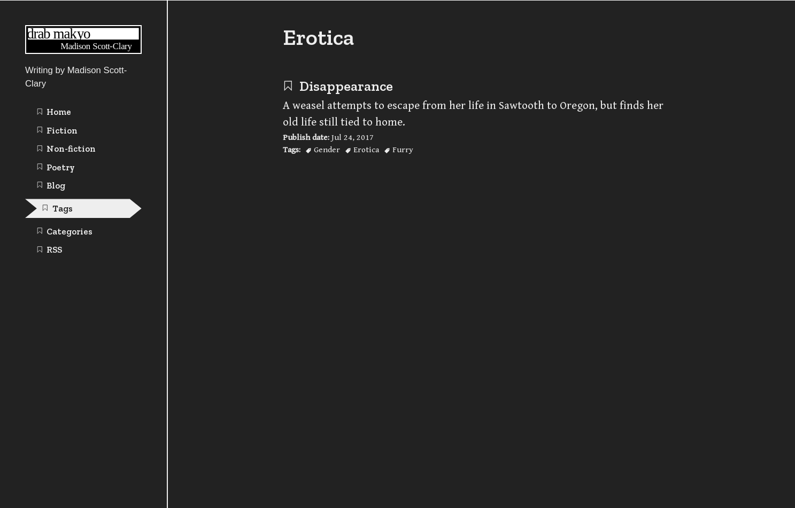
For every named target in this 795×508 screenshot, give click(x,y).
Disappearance (338, 86)
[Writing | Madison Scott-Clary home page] (83, 51)
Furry (402, 149)
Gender (327, 149)
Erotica (366, 149)
